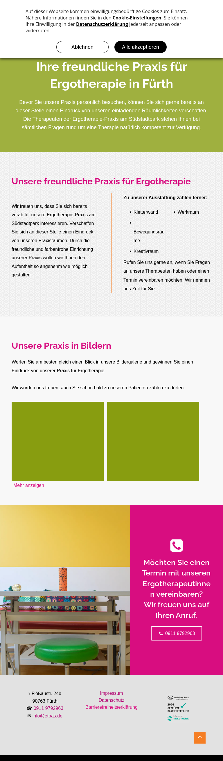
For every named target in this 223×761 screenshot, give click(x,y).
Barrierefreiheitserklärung (111, 707)
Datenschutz (112, 700)
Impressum (111, 693)
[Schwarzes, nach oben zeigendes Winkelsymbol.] (199, 739)
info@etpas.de (47, 715)
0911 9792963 (48, 708)
